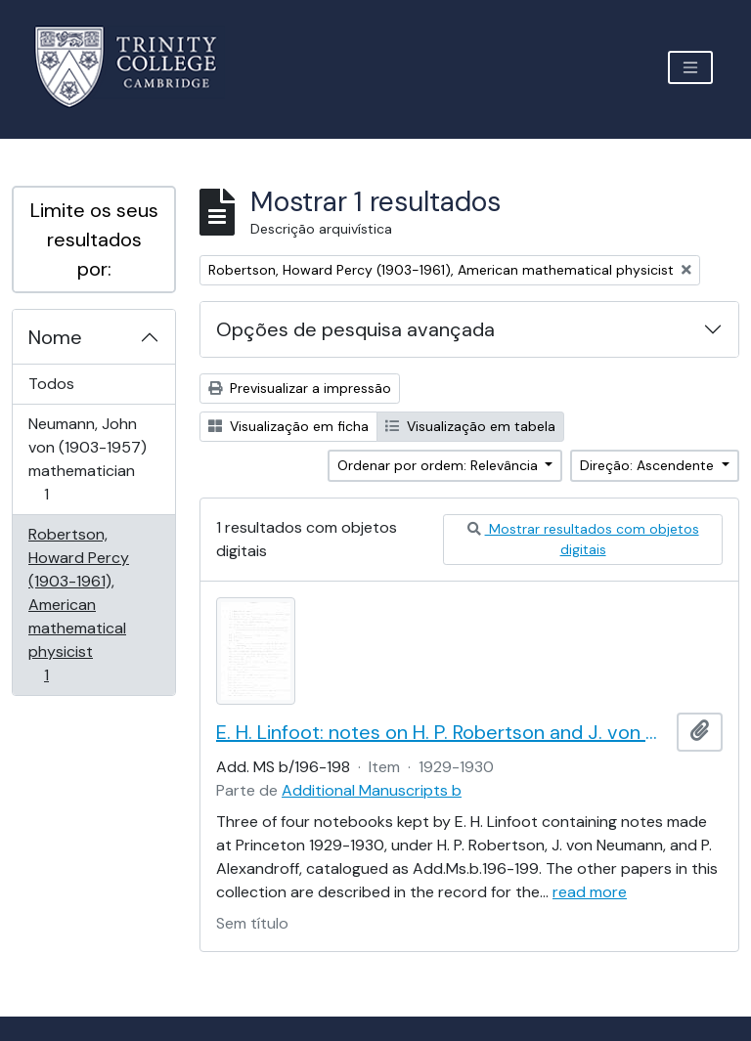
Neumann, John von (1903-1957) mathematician (87, 459)
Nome (55, 337)
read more (589, 892)
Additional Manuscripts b (372, 790)
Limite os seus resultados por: (94, 239)
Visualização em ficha (288, 426)
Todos (51, 383)
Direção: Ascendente (649, 465)
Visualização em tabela (470, 426)
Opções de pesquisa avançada (355, 329)
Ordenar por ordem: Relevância (439, 465)
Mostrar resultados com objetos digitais (583, 539)
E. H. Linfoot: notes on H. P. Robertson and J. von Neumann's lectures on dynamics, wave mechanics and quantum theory (442, 732)
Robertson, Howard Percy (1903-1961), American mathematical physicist (78, 604)
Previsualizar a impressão (299, 388)
